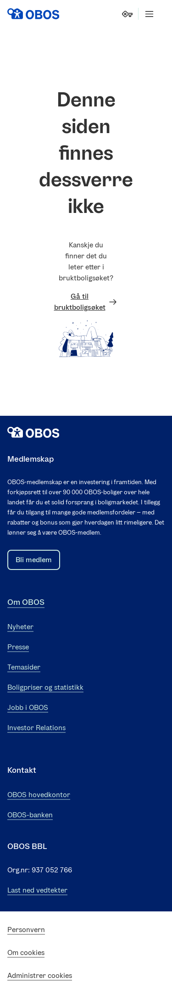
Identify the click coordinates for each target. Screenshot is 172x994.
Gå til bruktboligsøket (86, 302)
